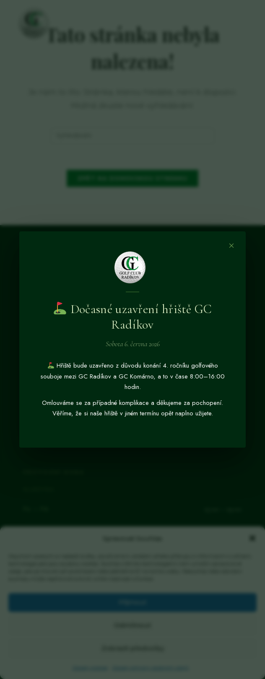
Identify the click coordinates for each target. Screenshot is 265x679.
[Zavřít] (231, 245)
